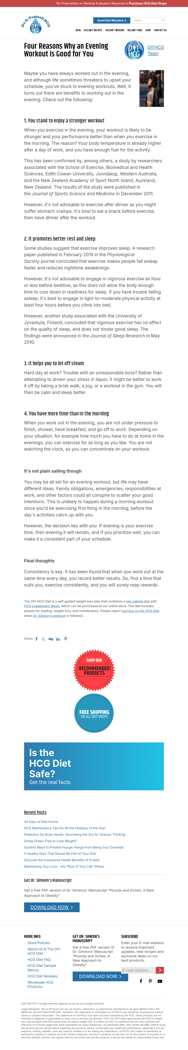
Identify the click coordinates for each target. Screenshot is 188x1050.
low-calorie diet (137, 601)
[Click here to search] (162, 20)
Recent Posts (35, 812)
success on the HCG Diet (140, 611)
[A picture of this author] (134, 50)
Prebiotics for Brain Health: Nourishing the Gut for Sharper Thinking (74, 834)
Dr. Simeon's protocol (49, 616)
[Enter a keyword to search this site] (149, 20)
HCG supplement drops (41, 606)
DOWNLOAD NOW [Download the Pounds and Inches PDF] (52, 907)
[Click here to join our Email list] (160, 970)
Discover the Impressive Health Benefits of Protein (62, 860)
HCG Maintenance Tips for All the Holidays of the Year (64, 828)
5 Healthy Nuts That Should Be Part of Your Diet (60, 854)
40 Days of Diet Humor (41, 822)
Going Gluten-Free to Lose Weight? (50, 841)
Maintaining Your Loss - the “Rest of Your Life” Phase (64, 866)
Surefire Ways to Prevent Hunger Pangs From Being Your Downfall (73, 847)
